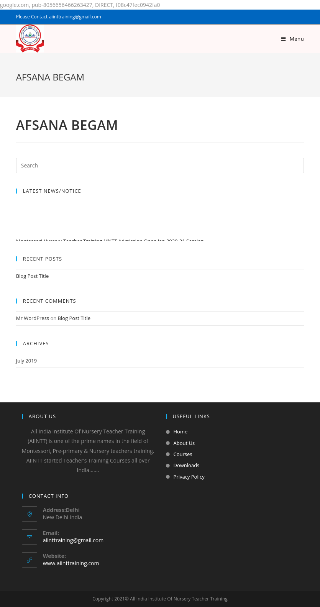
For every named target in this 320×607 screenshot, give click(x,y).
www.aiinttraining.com (71, 563)
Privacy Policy (189, 476)
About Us (184, 443)
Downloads (187, 465)
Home (181, 431)
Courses (183, 454)
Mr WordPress (32, 318)
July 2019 (26, 360)
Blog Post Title (32, 275)
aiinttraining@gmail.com (73, 540)
